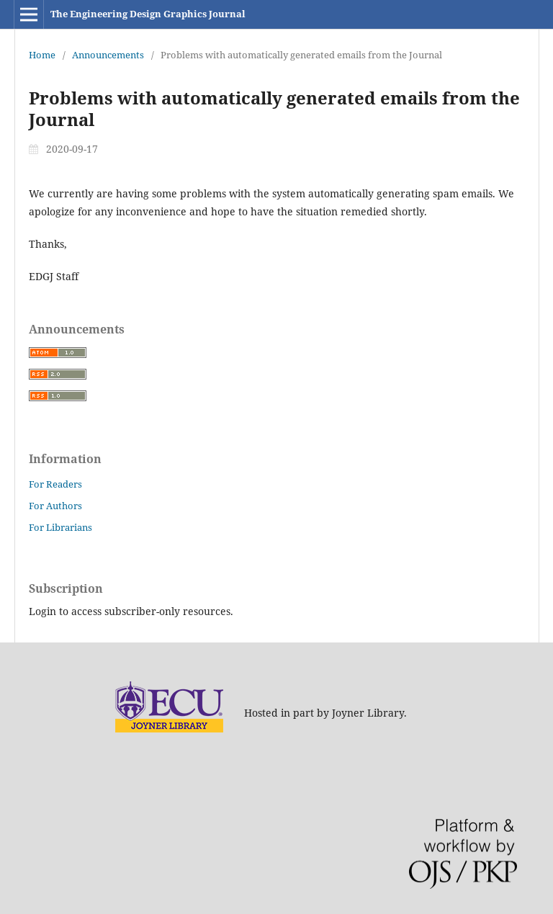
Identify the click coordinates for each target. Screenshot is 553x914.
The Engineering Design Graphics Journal (148, 13)
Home (42, 54)
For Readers (55, 484)
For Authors (55, 505)
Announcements (108, 54)
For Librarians (60, 527)
